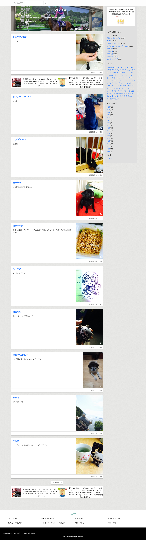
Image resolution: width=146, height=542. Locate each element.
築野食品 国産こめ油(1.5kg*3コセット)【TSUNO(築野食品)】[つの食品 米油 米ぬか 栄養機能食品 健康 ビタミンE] (121, 12)
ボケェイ (110, 41)
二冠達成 (110, 51)
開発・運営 (112, 523)
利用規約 (62, 523)
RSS (109, 159)
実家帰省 (17, 183)
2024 (108, 112)
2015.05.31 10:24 (95, 72)
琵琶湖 (16, 398)
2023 (108, 115)
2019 (108, 125)
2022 (108, 117)
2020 (108, 123)
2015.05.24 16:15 (95, 433)
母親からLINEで (20, 355)
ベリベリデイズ (57, 9)
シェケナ (110, 35)
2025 (108, 109)
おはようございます (22, 96)
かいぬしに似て (112, 59)
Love (88, 29)
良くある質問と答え (15, 523)
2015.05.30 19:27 (95, 218)
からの (16, 441)
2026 (108, 107)
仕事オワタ (18, 226)
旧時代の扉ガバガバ (114, 38)
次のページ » (57, 483)
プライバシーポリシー (49, 523)
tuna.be (72, 514)
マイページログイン (115, 518)
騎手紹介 (110, 54)
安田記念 (110, 49)
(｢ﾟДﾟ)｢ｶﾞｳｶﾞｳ (19, 139)
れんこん (27, 15)
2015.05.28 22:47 (95, 304)
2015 (108, 136)
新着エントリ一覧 (47, 518)
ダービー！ (111, 56)
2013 (108, 141)
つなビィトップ (13, 518)
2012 (108, 143)
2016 (108, 133)
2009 (108, 151)
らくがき (17, 269)
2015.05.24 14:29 (95, 476)
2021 (108, 120)
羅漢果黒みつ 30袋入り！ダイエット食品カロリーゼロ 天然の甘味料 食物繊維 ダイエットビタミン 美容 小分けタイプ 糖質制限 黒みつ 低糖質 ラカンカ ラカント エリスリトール (40, 82)
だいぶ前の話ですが (114, 43)
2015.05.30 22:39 (95, 175)
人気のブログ (79, 518)
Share (97, 29)
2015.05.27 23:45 (95, 347)
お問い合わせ (79, 523)
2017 (108, 130)
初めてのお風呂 (20, 37)
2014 (108, 138)
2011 (108, 146)
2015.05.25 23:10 (95, 390)
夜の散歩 (17, 312)
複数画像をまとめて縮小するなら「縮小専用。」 (20, 533)
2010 (108, 149)
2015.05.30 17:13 (95, 261)
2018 (108, 128)
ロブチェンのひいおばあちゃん (118, 46)
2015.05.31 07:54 (95, 132)
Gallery (78, 29)
